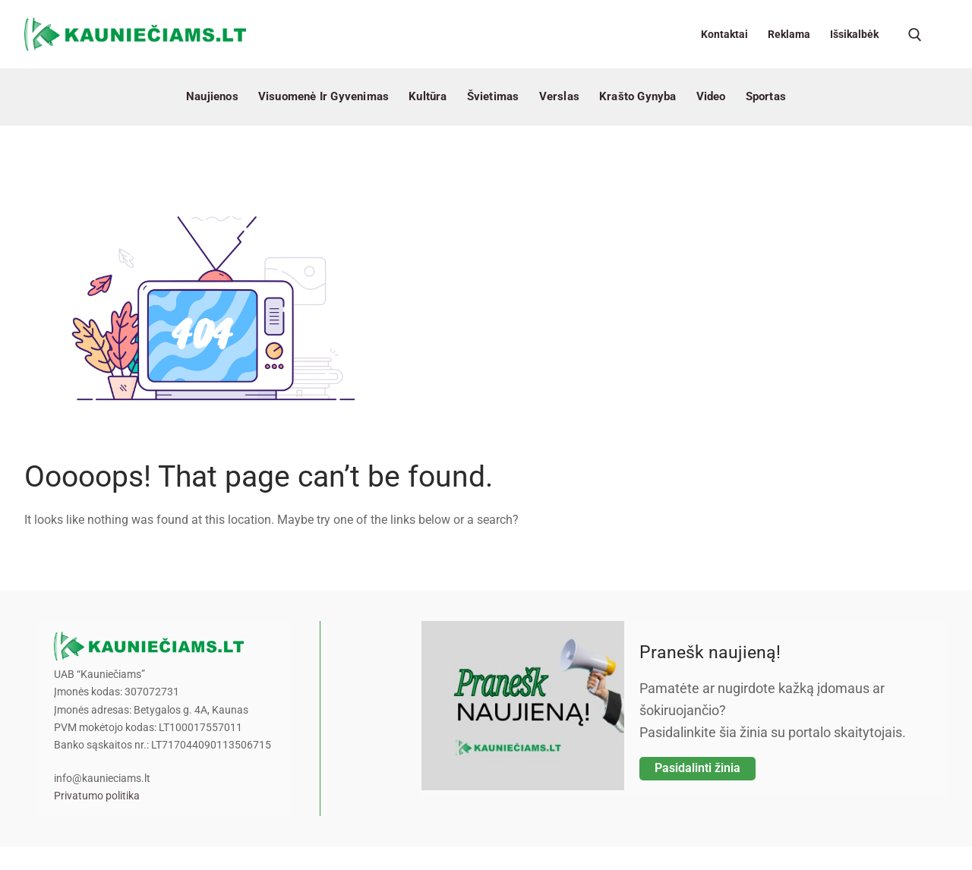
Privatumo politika (97, 796)
